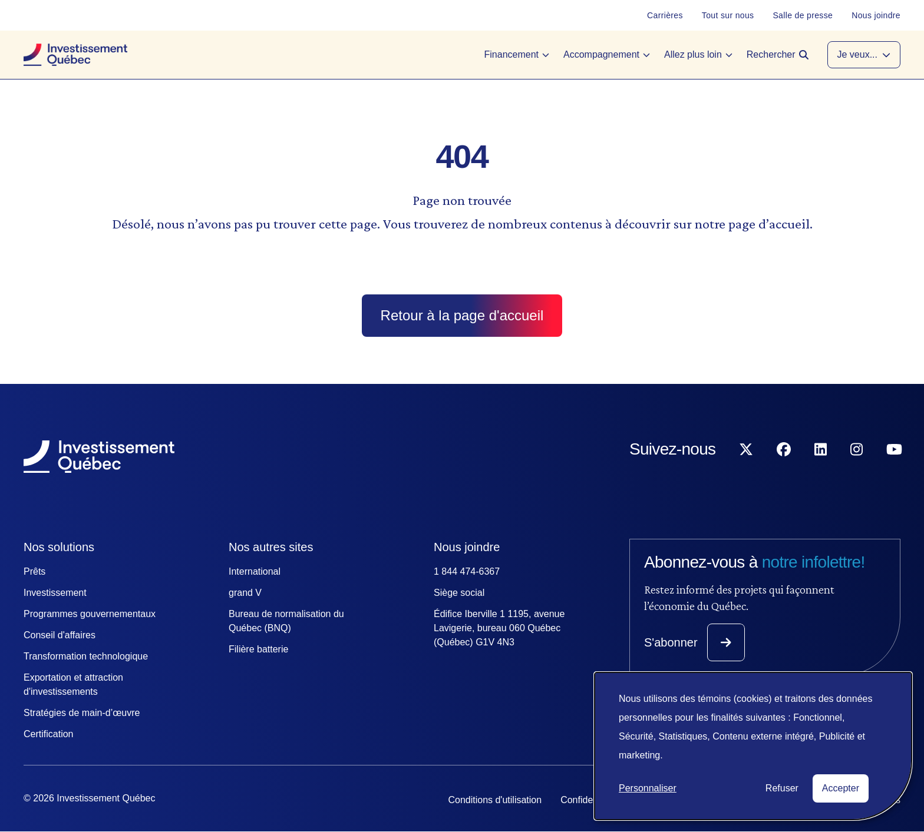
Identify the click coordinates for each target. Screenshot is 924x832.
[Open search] (777, 55)
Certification (48, 734)
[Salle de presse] (803, 15)
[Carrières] (665, 15)
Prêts (34, 571)
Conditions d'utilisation (495, 800)
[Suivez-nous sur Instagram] (856, 473)
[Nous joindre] (876, 15)
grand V (245, 593)
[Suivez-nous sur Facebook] (784, 473)
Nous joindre (467, 547)
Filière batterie (258, 649)
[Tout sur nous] (728, 15)
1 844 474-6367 (467, 571)
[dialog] (753, 746)
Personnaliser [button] (647, 788)
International (254, 571)
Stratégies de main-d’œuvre (82, 713)
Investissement (55, 593)
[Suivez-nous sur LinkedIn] (820, 473)
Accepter (840, 788)
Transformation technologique (86, 656)
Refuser (781, 788)
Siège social (459, 593)
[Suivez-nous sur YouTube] (894, 473)
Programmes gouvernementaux (90, 614)
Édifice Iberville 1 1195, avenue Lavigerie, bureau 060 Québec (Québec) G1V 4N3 (499, 628)
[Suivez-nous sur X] (746, 473)
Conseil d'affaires (59, 635)
